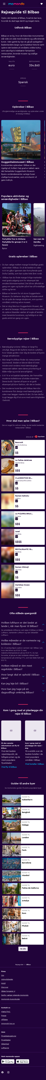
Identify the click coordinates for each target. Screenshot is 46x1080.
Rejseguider (19, 964)
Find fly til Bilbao (9, 767)
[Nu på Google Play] (7, 1061)
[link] (23, 949)
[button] (4, 4)
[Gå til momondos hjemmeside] (16, 3)
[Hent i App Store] (22, 1061)
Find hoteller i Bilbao (34, 764)
